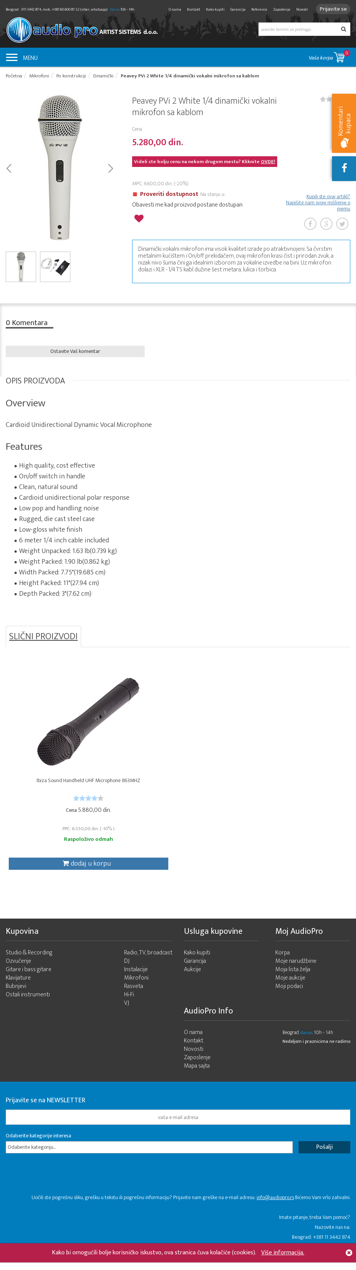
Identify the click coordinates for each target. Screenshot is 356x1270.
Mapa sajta (197, 1076)
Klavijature (18, 988)
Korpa (282, 963)
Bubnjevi (16, 997)
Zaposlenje (278, 9)
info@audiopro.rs (275, 1208)
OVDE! (268, 163)
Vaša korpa (329, 56)
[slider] (63, 804)
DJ (126, 972)
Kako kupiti (212, 9)
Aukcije (192, 980)
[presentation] (63, 1188)
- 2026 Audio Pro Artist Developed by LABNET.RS (64, 1266)
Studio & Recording (29, 963)
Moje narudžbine (295, 972)
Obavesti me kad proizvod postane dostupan (187, 206)
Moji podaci (289, 997)
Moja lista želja (292, 980)
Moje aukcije (290, 988)
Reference (256, 9)
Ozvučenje (18, 972)
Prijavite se (331, 9)
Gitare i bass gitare (28, 980)
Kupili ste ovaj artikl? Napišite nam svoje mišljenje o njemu (318, 204)
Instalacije (136, 980)
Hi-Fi (129, 1005)
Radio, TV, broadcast (148, 963)
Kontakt (190, 9)
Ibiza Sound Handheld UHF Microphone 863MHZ (63, 790)
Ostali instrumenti (28, 1005)
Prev (8, 169)
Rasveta (133, 997)
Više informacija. (282, 1253)
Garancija (234, 9)
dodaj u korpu (61, 870)
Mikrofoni (136, 988)
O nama (171, 9)
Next (110, 169)
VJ (126, 1014)
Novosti (299, 9)
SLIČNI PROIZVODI (43, 639)
